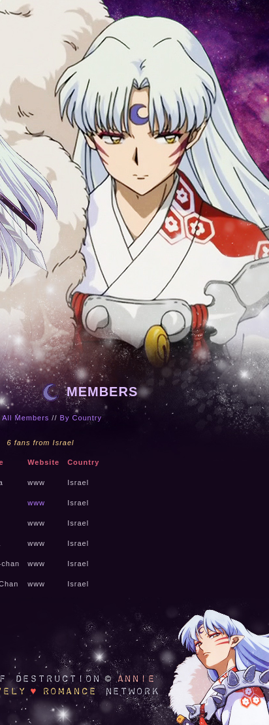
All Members (25, 418)
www (36, 503)
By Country (81, 418)
